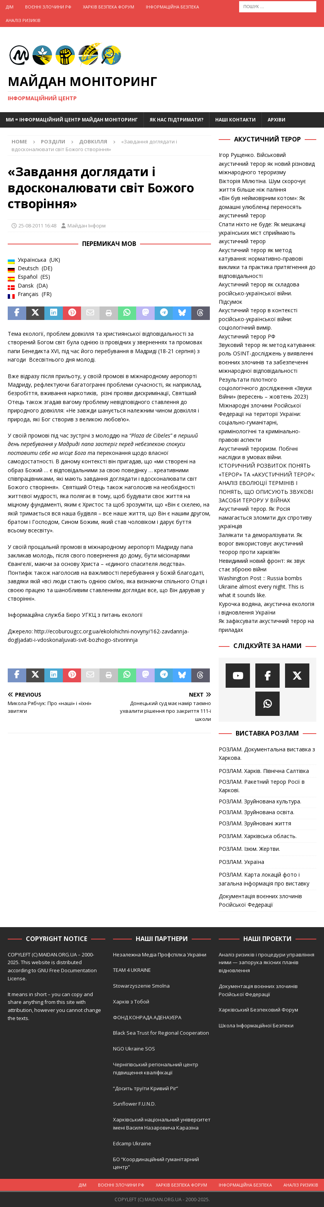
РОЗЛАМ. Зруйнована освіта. (256, 812)
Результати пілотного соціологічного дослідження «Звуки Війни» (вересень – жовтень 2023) (265, 388)
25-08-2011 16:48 (37, 225)
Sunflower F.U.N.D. (134, 1103)
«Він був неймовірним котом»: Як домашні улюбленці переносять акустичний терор (262, 206)
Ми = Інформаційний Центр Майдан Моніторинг (72, 119)
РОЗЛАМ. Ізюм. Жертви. (249, 848)
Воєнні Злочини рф (48, 7)
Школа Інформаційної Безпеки (256, 1025)
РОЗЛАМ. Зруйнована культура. (260, 801)
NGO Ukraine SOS (134, 1048)
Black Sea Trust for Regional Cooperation (161, 1032)
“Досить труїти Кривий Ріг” (145, 1088)
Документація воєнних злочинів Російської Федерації (260, 900)
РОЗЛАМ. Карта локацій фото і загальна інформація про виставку (264, 879)
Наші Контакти (235, 119)
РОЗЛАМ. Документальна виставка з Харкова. (267, 753)
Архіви (276, 119)
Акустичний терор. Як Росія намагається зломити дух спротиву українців (265, 517)
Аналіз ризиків (23, 20)
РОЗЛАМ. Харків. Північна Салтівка (264, 770)
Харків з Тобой (131, 1001)
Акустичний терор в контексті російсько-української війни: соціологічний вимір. (258, 318)
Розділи (53, 141)
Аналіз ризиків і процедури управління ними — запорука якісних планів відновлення (266, 962)
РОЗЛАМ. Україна (241, 861)
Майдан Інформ (87, 225)
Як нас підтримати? (176, 119)
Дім (10, 7)
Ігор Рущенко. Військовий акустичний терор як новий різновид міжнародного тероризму (267, 163)
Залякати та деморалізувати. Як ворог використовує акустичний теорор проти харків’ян (261, 543)
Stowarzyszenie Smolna (141, 985)
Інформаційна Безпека (172, 7)
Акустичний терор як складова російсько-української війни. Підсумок (259, 293)
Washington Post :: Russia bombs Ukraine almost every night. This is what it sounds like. (261, 586)
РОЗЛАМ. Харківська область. (258, 836)
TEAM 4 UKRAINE (132, 969)
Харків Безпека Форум (108, 7)
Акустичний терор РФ (247, 336)
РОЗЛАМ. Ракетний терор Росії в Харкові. (262, 786)
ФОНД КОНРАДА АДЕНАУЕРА (147, 1017)
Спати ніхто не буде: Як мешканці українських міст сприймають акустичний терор (262, 233)
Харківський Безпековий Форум (258, 1009)
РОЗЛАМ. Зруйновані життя (255, 823)
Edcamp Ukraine (132, 1143)
